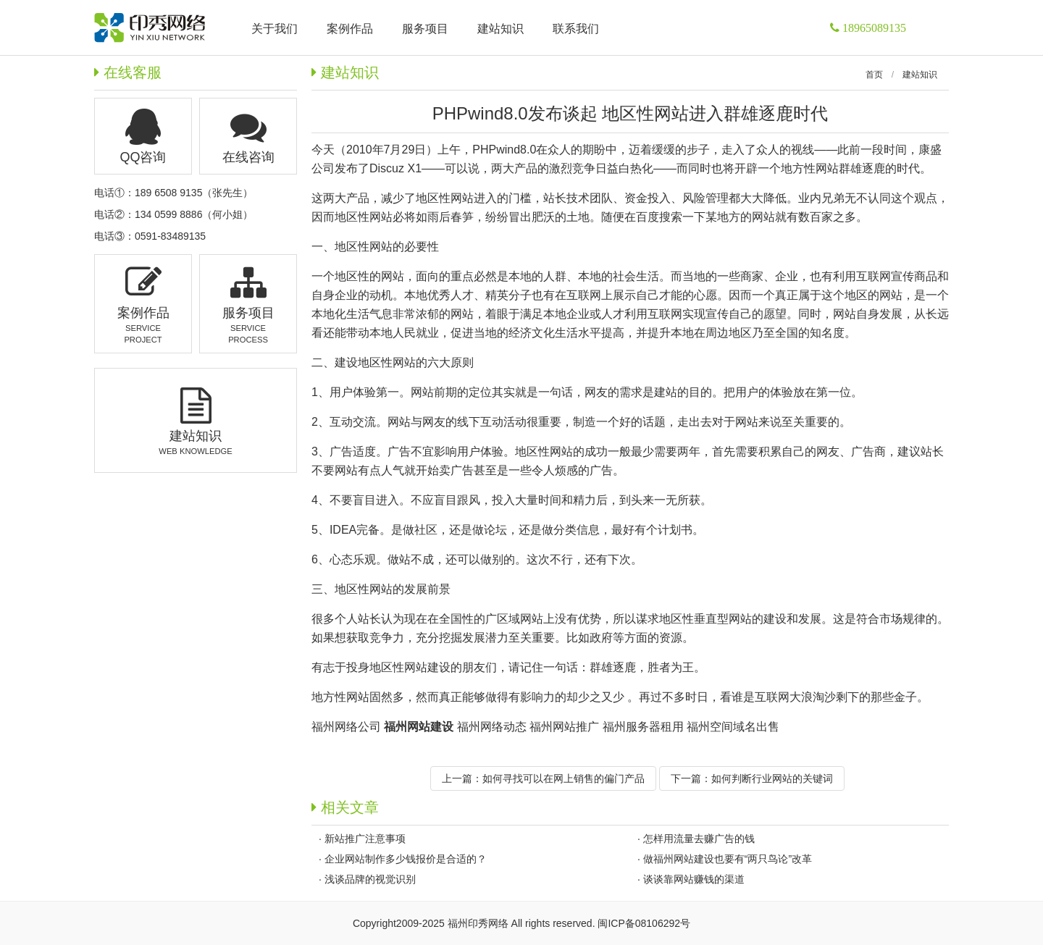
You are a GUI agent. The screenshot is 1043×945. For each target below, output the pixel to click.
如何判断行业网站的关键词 (772, 778)
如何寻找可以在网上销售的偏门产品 (563, 778)
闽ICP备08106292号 (644, 923)
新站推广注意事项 (365, 838)
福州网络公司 (346, 727)
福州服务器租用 (643, 727)
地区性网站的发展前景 (393, 589)
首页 (874, 75)
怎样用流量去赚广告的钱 (699, 838)
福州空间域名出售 (733, 727)
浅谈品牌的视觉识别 (370, 879)
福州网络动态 (492, 727)
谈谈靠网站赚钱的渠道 (694, 879)
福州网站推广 (564, 727)
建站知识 (919, 75)
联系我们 (576, 28)
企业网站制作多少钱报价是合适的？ (405, 859)
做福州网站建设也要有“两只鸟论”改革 (727, 859)
